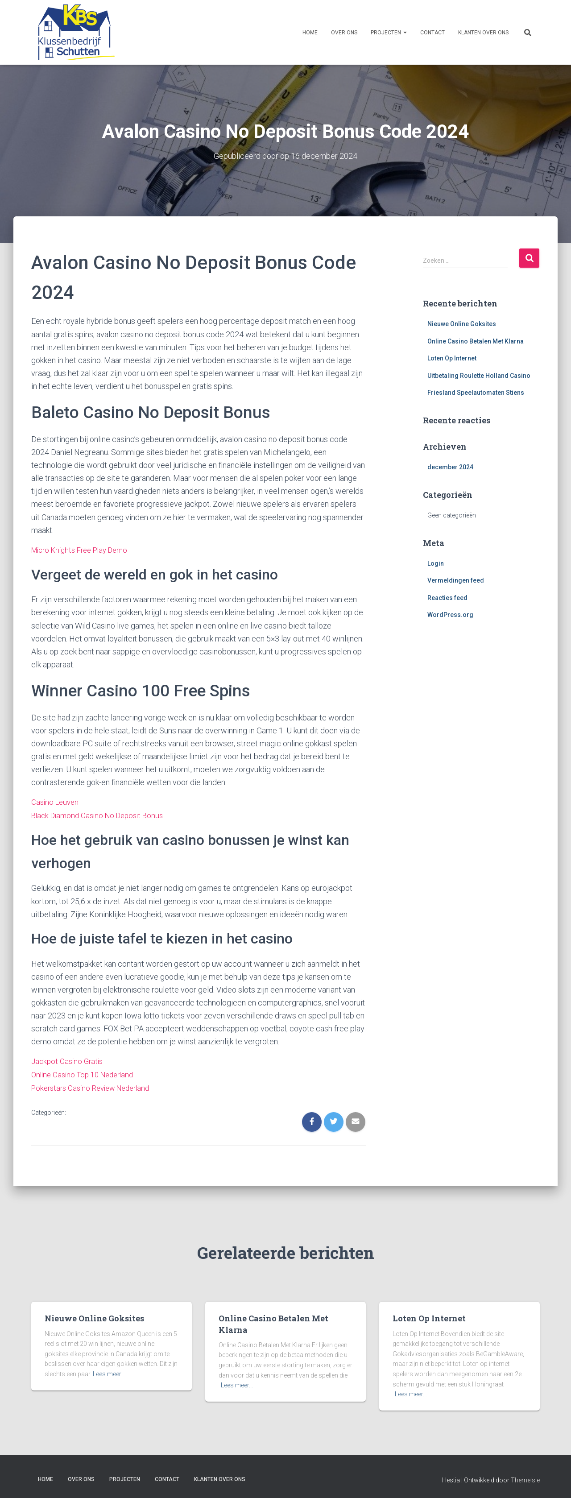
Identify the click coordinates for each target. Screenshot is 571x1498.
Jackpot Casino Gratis (69, 1060)
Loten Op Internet (451, 358)
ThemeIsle (525, 1478)
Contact (432, 32)
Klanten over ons (483, 32)
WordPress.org (450, 614)
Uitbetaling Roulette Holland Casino (478, 375)
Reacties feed (447, 597)
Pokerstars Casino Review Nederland (95, 1086)
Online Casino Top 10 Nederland (86, 1073)
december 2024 (450, 467)
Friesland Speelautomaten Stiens (475, 392)
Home (310, 32)
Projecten (389, 32)
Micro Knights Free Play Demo (84, 549)
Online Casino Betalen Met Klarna (475, 340)
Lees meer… (109, 1372)
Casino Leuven (56, 801)
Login (435, 563)
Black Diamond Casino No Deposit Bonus (101, 814)
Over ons (344, 32)
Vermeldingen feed (455, 580)
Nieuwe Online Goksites (461, 323)
